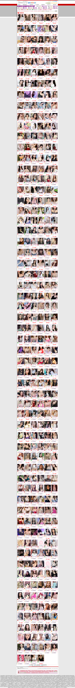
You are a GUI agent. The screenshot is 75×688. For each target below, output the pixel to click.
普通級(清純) (35, 9)
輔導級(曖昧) (30, 9)
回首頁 (19, 4)
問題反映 (54, 4)
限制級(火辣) (24, 9)
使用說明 (43, 4)
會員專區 (31, 4)
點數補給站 (25, 4)
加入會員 (37, 4)
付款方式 (48, 4)
